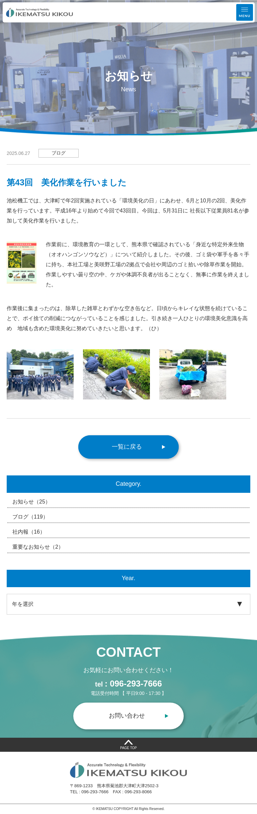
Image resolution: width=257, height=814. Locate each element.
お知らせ (31, 502)
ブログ (30, 517)
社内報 (28, 532)
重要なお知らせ (38, 547)
